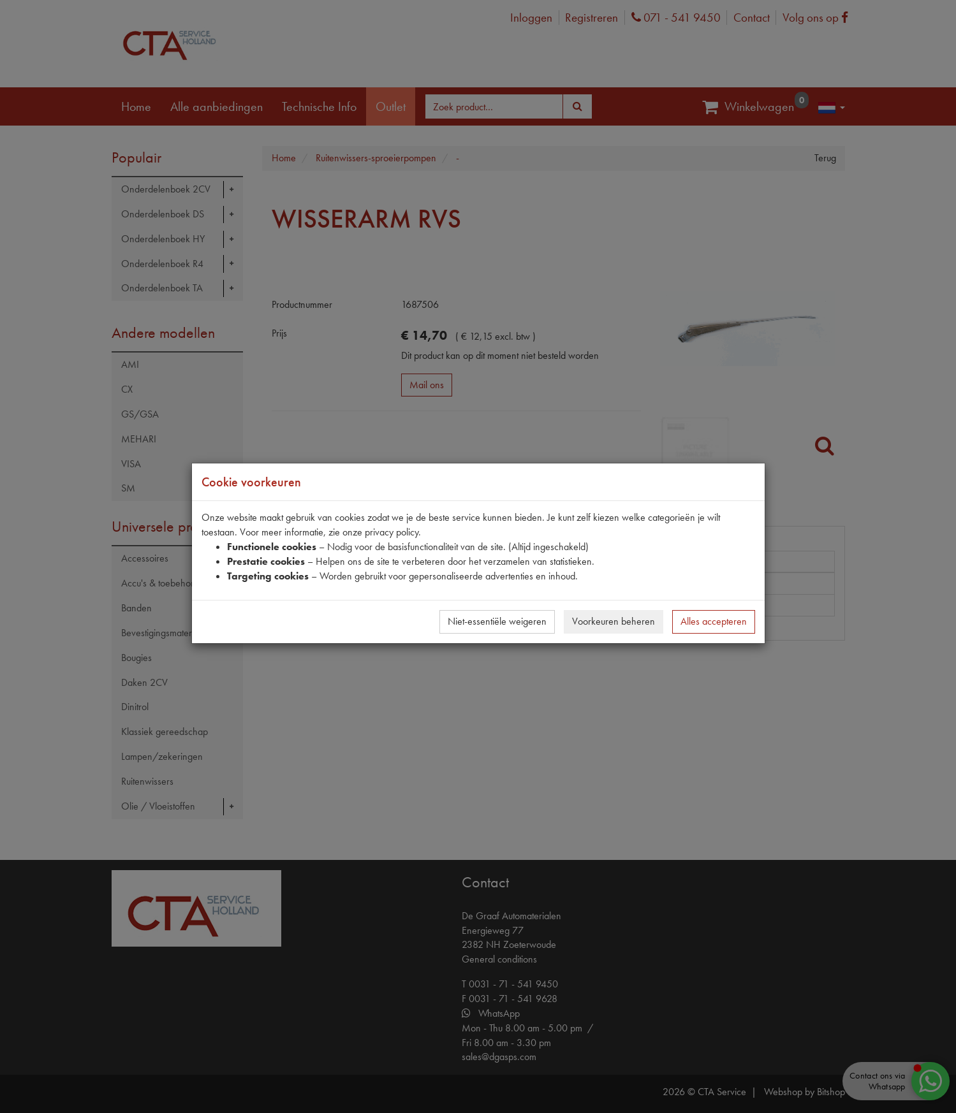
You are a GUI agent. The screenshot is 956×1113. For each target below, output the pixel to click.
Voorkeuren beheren (613, 621)
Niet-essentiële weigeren (497, 621)
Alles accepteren (713, 621)
